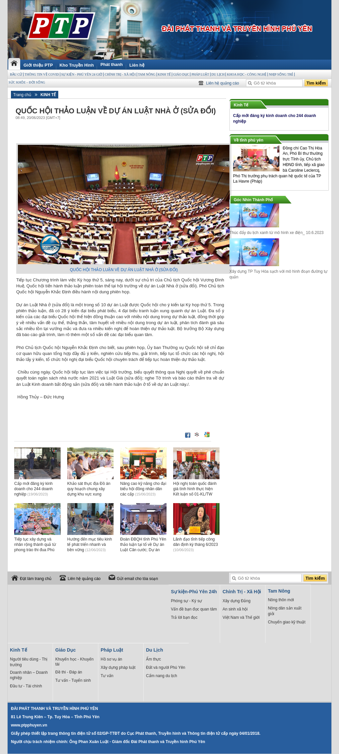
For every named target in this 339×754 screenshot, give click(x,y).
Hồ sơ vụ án (111, 659)
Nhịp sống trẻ (281, 74)
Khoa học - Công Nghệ (246, 74)
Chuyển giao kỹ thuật (286, 622)
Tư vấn (107, 675)
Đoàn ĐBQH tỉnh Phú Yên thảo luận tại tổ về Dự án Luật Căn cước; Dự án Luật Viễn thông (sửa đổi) (143, 549)
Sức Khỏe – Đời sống (27, 82)
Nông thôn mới (281, 600)
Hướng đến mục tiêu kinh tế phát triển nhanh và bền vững (89, 544)
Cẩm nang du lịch (161, 675)
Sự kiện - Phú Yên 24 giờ (81, 74)
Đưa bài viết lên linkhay (197, 434)
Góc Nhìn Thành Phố (253, 200)
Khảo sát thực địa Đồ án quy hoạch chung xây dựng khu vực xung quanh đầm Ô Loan (88, 494)
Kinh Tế (164, 74)
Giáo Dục (181, 74)
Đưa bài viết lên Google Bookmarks (207, 434)
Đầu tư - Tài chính (26, 686)
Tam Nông (147, 74)
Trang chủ (22, 94)
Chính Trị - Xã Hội (120, 74)
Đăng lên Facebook (187, 435)
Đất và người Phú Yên (165, 667)
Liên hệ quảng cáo (222, 83)
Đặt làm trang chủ (35, 578)
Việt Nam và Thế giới (241, 617)
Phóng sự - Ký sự (186, 601)
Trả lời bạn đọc (184, 617)
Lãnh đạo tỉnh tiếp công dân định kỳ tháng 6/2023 (195, 544)
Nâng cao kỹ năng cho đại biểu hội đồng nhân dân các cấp (143, 488)
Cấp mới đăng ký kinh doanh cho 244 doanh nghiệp (33, 488)
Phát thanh (111, 64)
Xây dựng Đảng (236, 601)
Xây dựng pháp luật (118, 667)
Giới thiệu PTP (38, 65)
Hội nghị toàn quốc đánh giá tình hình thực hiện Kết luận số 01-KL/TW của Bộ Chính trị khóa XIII (196, 494)
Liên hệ (136, 65)
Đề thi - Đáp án (68, 672)
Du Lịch (218, 74)
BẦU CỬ (16, 74)
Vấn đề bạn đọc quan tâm (194, 609)
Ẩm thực (153, 659)
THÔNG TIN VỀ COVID (41, 74)
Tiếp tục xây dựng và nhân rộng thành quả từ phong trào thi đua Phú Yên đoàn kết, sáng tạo (35, 549)
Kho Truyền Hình (77, 65)
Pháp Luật (200, 74)
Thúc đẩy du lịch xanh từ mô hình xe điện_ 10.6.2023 (276, 232)
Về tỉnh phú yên (248, 140)
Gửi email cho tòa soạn (137, 578)
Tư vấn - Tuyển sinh (73, 680)
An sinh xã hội (235, 609)
